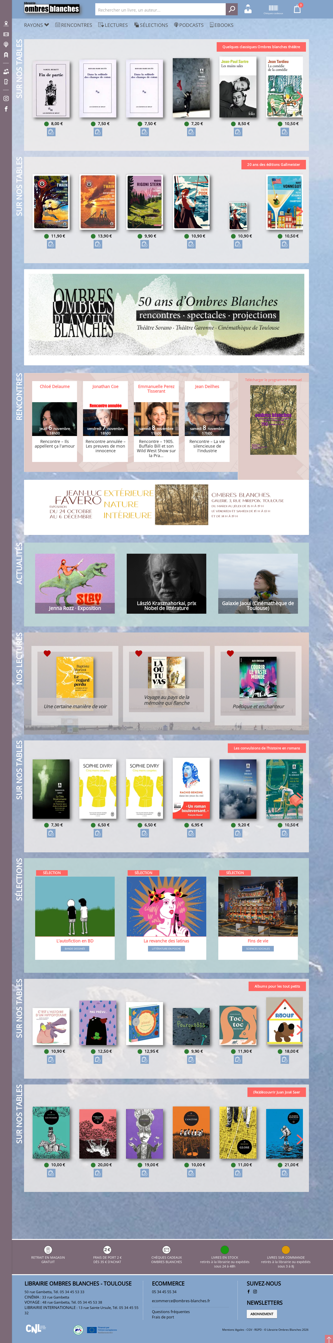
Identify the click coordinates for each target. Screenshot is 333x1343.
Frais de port (164, 1315)
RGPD (258, 1330)
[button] (299, 99)
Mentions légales (233, 1330)
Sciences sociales (257, 973)
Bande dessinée (75, 973)
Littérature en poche (166, 973)
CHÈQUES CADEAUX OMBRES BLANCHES (166, 1253)
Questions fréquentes (173, 1309)
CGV (249, 1330)
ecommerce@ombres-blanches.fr (184, 1298)
